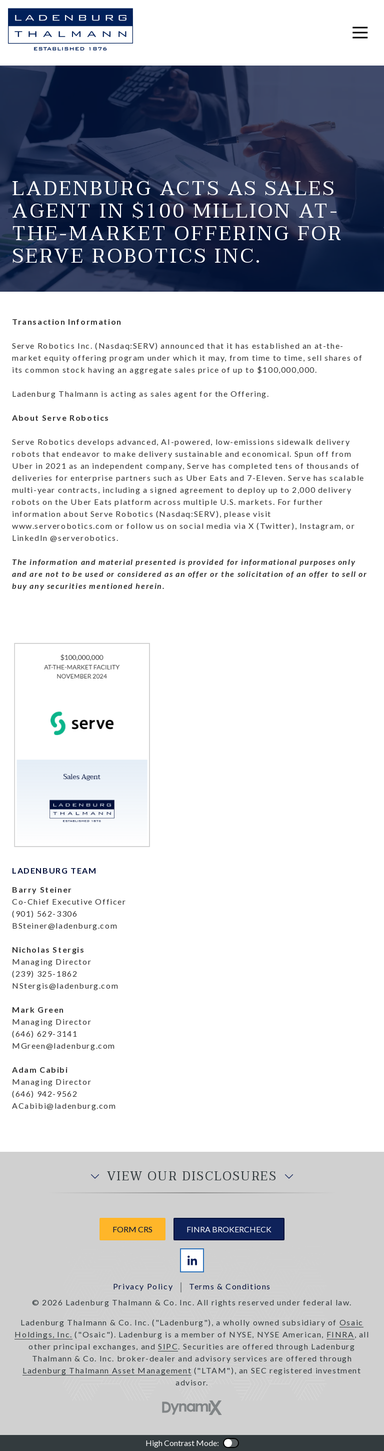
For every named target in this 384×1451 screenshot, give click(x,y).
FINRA (340, 1334)
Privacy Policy (143, 1286)
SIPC (168, 1346)
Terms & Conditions (230, 1286)
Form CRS (132, 1229)
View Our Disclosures (192, 1177)
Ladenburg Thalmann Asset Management (107, 1370)
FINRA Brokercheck (229, 1229)
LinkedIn (192, 1260)
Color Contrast (231, 1443)
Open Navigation (364, 32)
